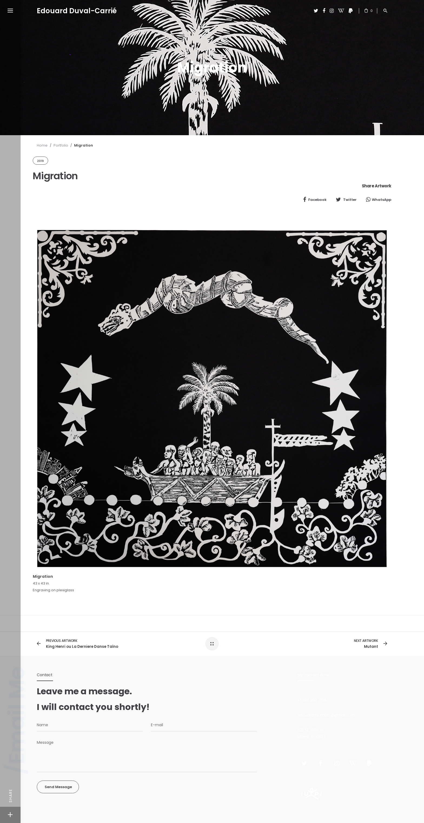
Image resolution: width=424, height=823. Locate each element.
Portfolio (61, 145)
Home (42, 145)
